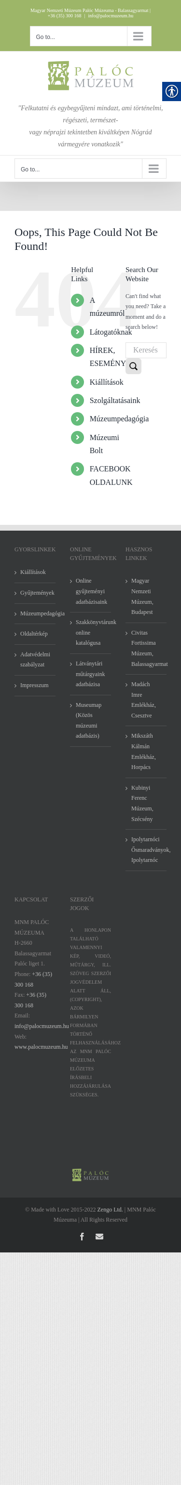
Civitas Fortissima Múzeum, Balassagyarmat (146, 648)
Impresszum (34, 685)
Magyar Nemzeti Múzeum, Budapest (142, 596)
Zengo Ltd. (110, 1209)
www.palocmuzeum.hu (41, 1046)
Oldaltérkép (34, 633)
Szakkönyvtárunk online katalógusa (91, 632)
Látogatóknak (111, 332)
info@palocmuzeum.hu (110, 15)
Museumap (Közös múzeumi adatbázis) (88, 721)
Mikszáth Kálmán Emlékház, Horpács (143, 751)
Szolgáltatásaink (115, 400)
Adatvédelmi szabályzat (35, 659)
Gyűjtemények (35, 592)
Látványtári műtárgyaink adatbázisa (90, 674)
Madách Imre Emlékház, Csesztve (143, 700)
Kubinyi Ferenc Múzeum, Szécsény (142, 803)
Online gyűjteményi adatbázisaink (91, 591)
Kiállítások (107, 382)
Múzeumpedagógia (119, 419)
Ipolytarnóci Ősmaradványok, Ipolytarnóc (146, 849)
